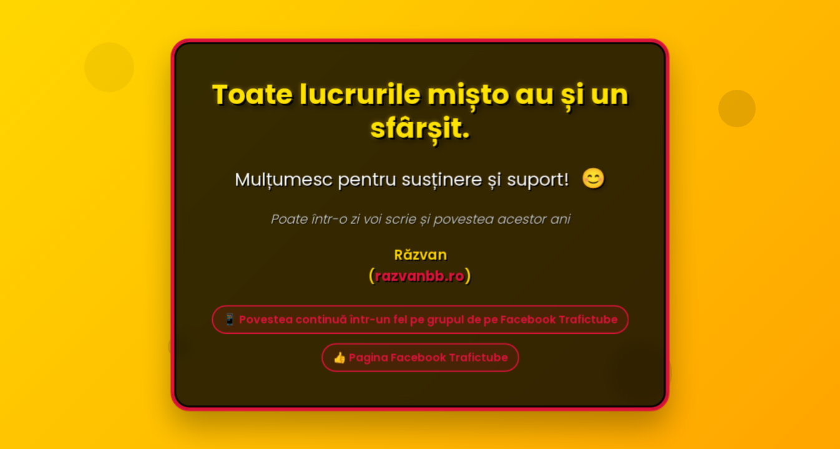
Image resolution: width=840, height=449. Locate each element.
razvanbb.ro (419, 277)
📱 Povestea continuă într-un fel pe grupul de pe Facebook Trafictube (419, 320)
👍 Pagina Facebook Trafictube (420, 358)
